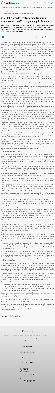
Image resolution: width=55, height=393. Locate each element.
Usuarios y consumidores (22, 340)
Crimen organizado (24, 335)
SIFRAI (44, 338)
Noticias (19, 338)
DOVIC (40, 335)
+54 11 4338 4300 (31, 381)
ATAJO (8, 335)
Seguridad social (39, 338)
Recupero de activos (29, 338)
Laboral (49, 335)
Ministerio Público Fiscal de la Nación (31, 374)
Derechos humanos (34, 335)
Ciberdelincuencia (15, 335)
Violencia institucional (34, 340)
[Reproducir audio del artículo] (3, 37)
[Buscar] (40, 3)
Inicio (3, 7)
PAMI (23, 338)
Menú (50, 3)
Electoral (45, 335)
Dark (31, 362)
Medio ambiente (12, 338)
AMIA (5, 335)
